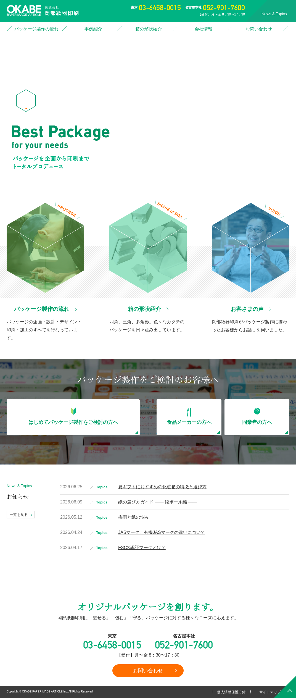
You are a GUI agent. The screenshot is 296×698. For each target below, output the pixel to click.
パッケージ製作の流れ (36, 29)
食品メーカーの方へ (189, 422)
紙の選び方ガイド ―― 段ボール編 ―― (157, 502)
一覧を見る (19, 515)
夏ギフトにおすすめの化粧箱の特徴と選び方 (162, 486)
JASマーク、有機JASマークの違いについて (161, 532)
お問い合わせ (258, 29)
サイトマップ (270, 692)
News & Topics (274, 14)
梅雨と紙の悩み (133, 517)
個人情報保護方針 (231, 692)
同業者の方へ (257, 422)
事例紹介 (93, 29)
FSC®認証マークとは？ (142, 547)
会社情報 (203, 29)
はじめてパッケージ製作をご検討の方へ (73, 422)
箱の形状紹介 (148, 29)
